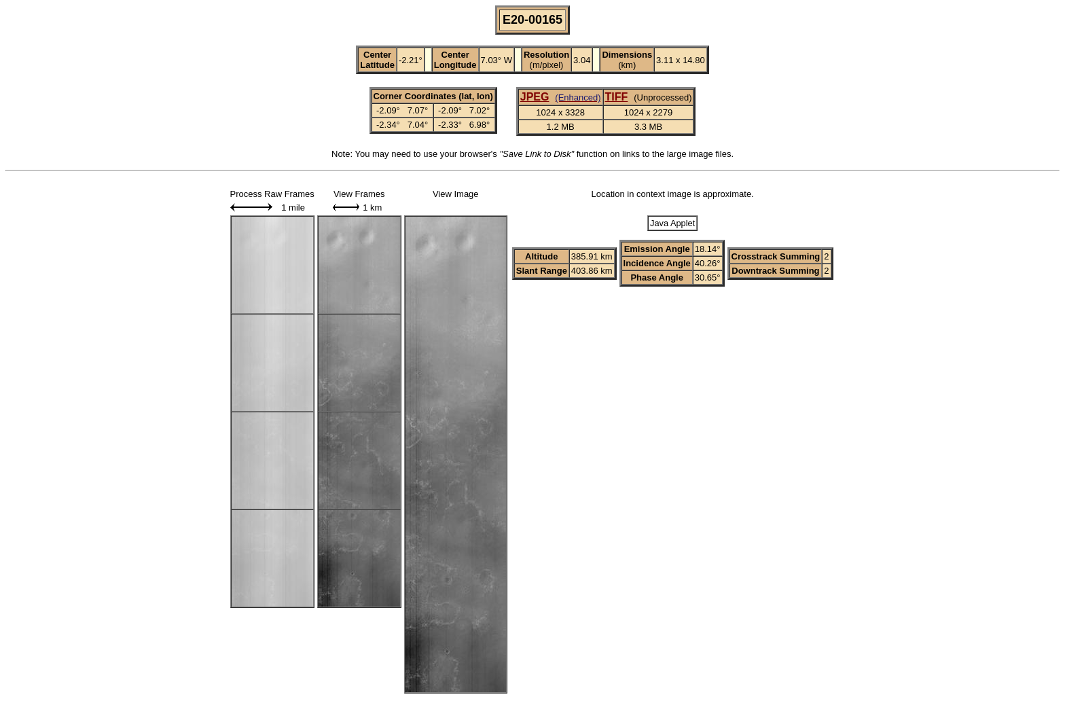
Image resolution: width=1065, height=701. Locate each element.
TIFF (616, 97)
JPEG (534, 97)
